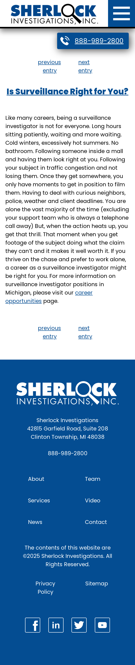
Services (39, 500)
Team (92, 479)
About (36, 479)
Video (92, 500)
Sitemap (96, 583)
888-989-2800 (99, 40)
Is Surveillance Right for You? (67, 91)
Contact (96, 522)
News (35, 522)
